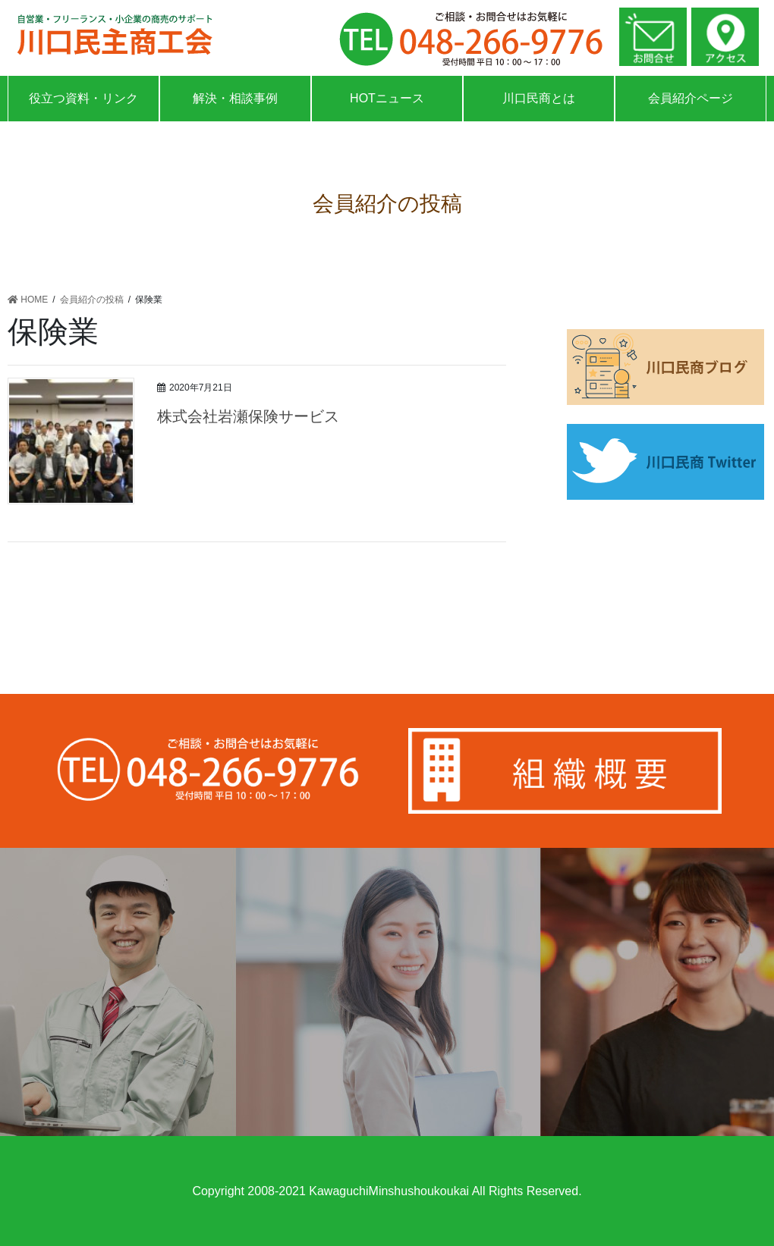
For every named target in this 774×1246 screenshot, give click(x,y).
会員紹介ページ (690, 98)
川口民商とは (538, 98)
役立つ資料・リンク (83, 98)
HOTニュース (387, 98)
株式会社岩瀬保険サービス (248, 416)
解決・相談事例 (235, 98)
